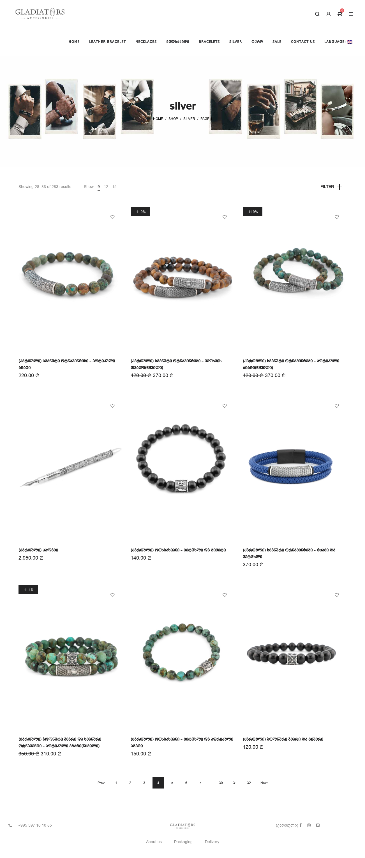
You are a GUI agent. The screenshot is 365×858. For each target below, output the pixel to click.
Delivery (212, 842)
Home (158, 119)
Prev (101, 783)
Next (263, 783)
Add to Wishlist (112, 217)
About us (154, 842)
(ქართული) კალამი (38, 550)
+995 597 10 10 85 (35, 825)
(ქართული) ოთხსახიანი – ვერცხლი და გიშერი (178, 550)
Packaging (183, 842)
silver (189, 119)
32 (249, 783)
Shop (173, 119)
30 (221, 783)
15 (114, 186)
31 (235, 783)
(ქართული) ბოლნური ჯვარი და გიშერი (283, 739)
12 (106, 186)
